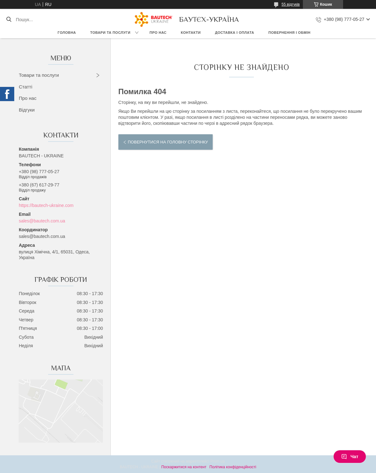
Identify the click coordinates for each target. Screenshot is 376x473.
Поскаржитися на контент (183, 467)
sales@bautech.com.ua (42, 220)
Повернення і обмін (289, 32)
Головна (67, 32)
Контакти (191, 32)
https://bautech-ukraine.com (46, 205)
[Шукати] (9, 19)
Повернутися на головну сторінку (168, 142)
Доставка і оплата (234, 32)
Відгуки (26, 109)
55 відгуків (291, 4)
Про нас (158, 32)
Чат (349, 456)
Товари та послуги (110, 32)
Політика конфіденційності (233, 467)
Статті (25, 86)
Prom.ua (217, 461)
